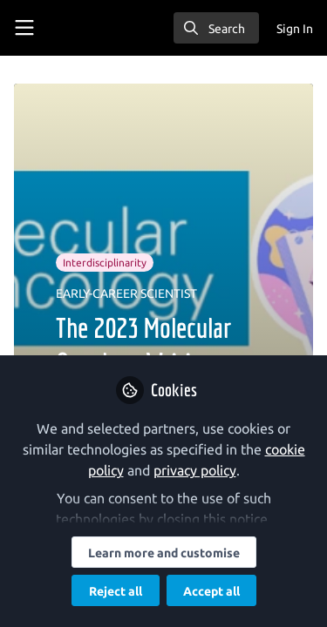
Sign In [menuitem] (294, 29)
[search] (216, 28)
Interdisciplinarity (104, 262)
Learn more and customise (164, 553)
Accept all (211, 591)
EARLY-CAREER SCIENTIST (126, 293)
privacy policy (194, 470)
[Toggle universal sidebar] (24, 27)
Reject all (115, 591)
